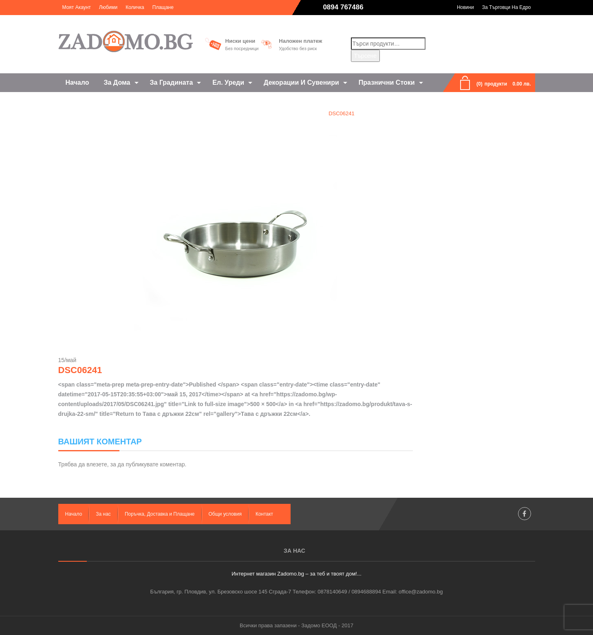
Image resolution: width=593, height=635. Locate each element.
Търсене (365, 56)
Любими (108, 7)
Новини (465, 7)
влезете (96, 464)
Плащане (163, 7)
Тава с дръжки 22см (290, 113)
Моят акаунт (76, 7)
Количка (135, 7)
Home (245, 113)
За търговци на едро (506, 7)
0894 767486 (343, 7)
